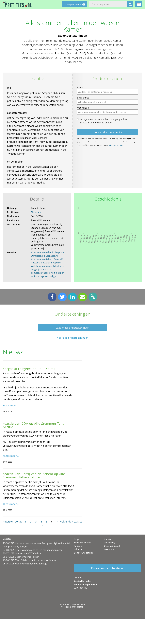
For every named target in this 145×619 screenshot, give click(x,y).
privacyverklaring (115, 145)
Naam (80, 87)
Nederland (36, 212)
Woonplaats (83, 107)
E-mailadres (83, 97)
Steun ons (109, 549)
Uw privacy (109, 542)
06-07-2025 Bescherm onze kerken (21, 556)
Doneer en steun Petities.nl (107, 568)
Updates (108, 539)
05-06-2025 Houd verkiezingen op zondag (25, 563)
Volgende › (66, 521)
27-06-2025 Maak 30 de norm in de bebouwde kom (29, 560)
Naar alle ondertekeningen (72, 337)
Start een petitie (82, 542)
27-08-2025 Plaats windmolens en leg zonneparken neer (32, 550)
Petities (78, 545)
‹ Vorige (17, 521)
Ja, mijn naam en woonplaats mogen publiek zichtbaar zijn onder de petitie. (103, 121)
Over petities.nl (112, 545)
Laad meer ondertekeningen (72, 327)
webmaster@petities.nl (85, 584)
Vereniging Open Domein (72, 607)
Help (76, 539)
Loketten (78, 549)
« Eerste (8, 521)
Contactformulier (82, 580)
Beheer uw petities (83, 552)
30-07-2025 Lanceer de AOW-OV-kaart (23, 553)
